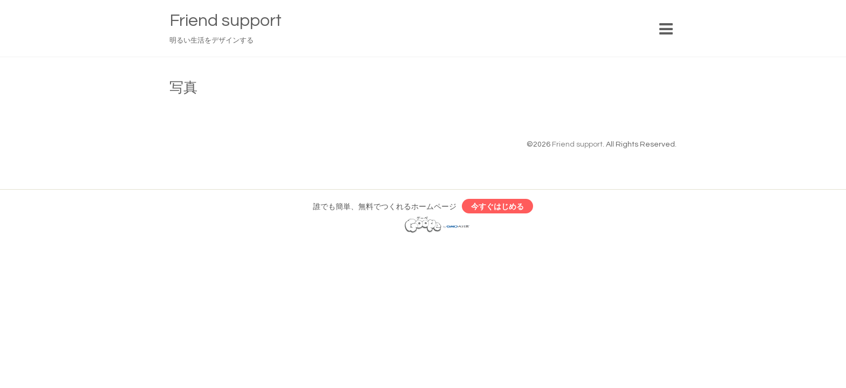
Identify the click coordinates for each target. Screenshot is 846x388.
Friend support (225, 21)
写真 (183, 88)
